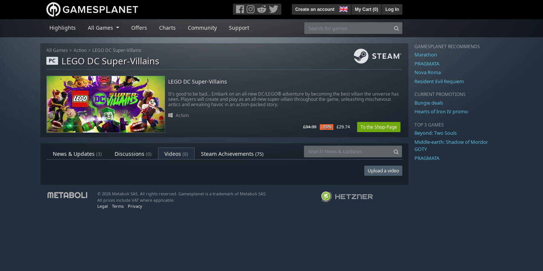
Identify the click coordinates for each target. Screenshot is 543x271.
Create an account (314, 9)
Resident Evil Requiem (439, 81)
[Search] (396, 28)
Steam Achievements (232, 153)
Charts (167, 27)
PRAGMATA (426, 63)
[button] (343, 8)
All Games (57, 50)
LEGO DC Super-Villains (116, 50)
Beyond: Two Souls (435, 132)
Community (202, 27)
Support (239, 27)
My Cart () (366, 9)
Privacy (135, 206)
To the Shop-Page (378, 127)
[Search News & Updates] (347, 151)
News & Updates (77, 153)
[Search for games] (347, 28)
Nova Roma (427, 72)
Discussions (133, 153)
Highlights (62, 27)
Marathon (425, 54)
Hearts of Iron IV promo (441, 111)
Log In (392, 9)
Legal (102, 206)
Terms (118, 206)
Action (80, 50)
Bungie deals (428, 102)
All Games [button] (101, 27)
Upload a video (383, 170)
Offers (139, 27)
